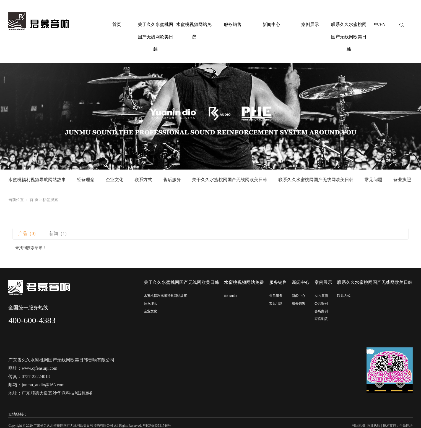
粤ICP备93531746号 (157, 425)
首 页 (34, 200)
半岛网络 (406, 425)
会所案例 (321, 311)
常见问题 (373, 179)
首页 (116, 24)
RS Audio (230, 296)
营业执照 (402, 179)
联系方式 (143, 179)
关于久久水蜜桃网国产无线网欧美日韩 (155, 37)
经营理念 (86, 179)
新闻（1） (59, 233)
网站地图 (358, 425)
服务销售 (232, 24)
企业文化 (114, 179)
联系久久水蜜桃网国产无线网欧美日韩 (349, 37)
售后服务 (172, 179)
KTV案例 (321, 296)
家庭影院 (321, 319)
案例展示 (310, 24)
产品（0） (28, 233)
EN (382, 24)
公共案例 (321, 303)
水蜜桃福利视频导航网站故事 (37, 179)
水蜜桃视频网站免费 (194, 30)
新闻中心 (271, 24)
